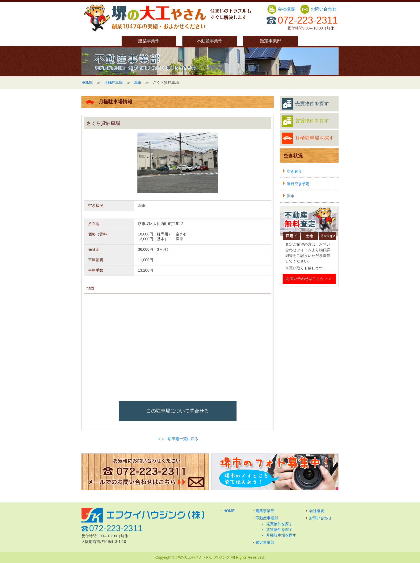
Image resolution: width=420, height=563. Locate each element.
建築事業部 (149, 41)
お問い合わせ (318, 9)
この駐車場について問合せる (177, 411)
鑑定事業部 (270, 41)
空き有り (294, 171)
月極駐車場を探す (308, 138)
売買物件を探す (305, 104)
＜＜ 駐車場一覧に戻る (177, 439)
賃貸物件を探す (305, 121)
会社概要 (281, 9)
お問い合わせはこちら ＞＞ (309, 278)
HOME (87, 82)
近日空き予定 (298, 184)
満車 (137, 82)
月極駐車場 (113, 82)
